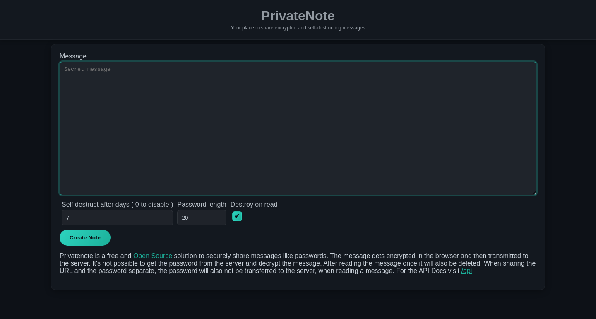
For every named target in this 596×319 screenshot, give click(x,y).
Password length (201, 229)
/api (466, 295)
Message (73, 56)
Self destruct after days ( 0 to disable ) (117, 229)
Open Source (152, 280)
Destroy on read (254, 229)
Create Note (85, 262)
